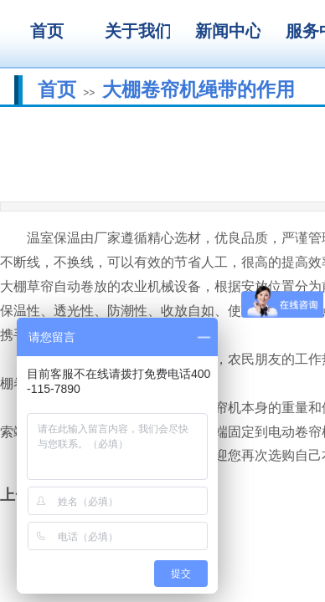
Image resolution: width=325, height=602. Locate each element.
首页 (57, 89)
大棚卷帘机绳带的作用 (198, 89)
